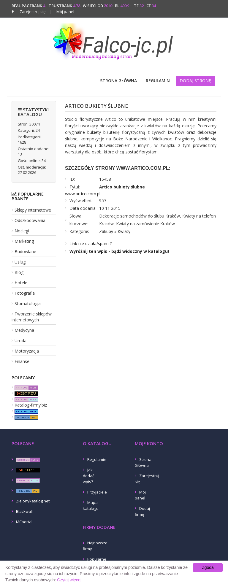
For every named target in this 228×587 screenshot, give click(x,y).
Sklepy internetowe (33, 210)
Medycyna (24, 330)
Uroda (20, 340)
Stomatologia (28, 303)
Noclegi (22, 231)
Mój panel (62, 11)
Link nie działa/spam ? (90, 243)
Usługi (20, 262)
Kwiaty (124, 231)
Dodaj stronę (195, 80)
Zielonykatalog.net (33, 501)
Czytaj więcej (69, 580)
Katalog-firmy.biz (31, 405)
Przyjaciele (97, 492)
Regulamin (158, 80)
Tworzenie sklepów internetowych (32, 317)
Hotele (21, 282)
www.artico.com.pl (82, 193)
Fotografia (25, 293)
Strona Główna (118, 80)
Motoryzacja (27, 351)
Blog (19, 272)
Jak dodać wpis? (88, 475)
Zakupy (106, 231)
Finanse (22, 361)
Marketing (24, 241)
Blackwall (24, 511)
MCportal (24, 521)
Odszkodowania (30, 220)
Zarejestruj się (32, 11)
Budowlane (25, 251)
